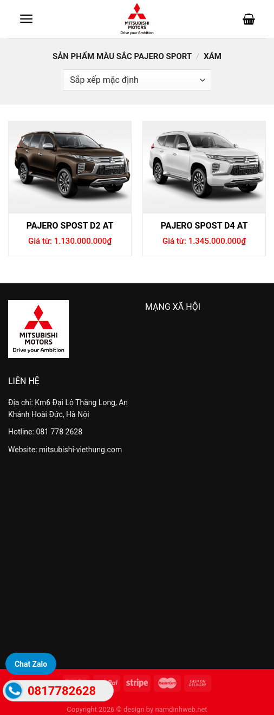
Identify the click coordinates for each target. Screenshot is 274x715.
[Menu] (26, 18)
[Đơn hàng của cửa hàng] (137, 80)
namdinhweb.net (181, 709)
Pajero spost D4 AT (204, 225)
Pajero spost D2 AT (70, 225)
